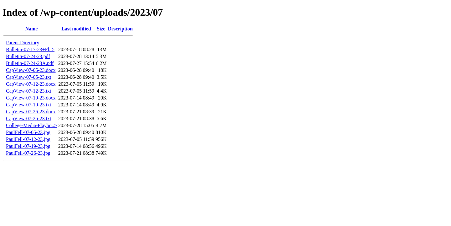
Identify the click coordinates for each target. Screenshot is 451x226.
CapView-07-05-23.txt (28, 77)
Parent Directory (22, 42)
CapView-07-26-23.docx (31, 111)
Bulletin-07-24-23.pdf (28, 56)
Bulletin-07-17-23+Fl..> (30, 49)
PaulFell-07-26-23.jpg (28, 153)
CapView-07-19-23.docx (31, 97)
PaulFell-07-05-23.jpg (28, 132)
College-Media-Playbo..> (31, 125)
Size (101, 28)
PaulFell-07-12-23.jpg (28, 139)
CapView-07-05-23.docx (31, 70)
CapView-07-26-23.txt (28, 118)
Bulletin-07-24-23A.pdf (30, 63)
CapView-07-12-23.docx (31, 84)
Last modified (76, 28)
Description (120, 28)
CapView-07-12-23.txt (28, 91)
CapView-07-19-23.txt (28, 104)
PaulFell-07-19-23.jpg (28, 146)
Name (31, 28)
